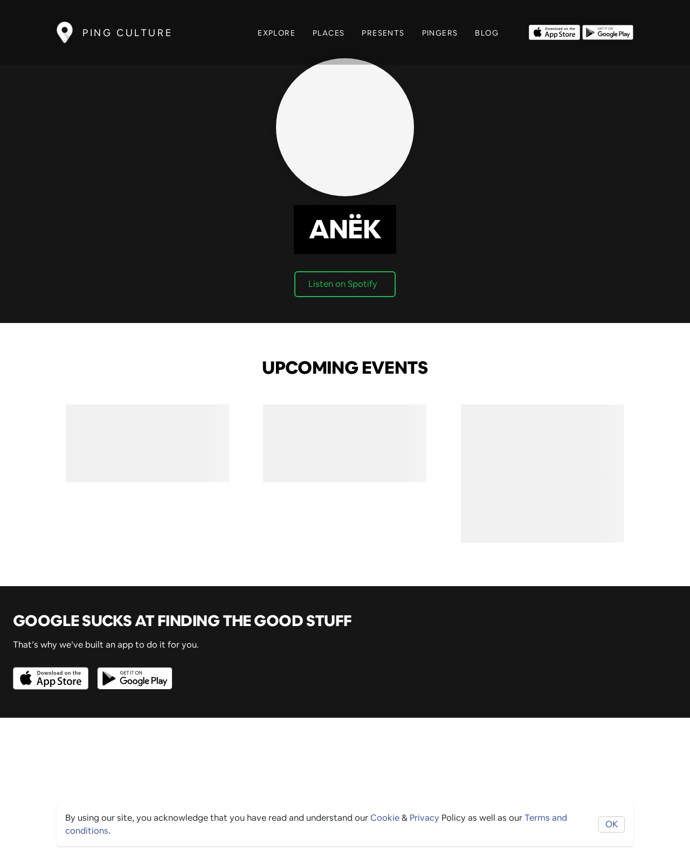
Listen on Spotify (342, 284)
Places (328, 33)
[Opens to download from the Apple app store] (554, 31)
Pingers (440, 33)
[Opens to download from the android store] (607, 31)
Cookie (384, 817)
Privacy (424, 817)
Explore (276, 33)
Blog (487, 33)
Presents (383, 33)
